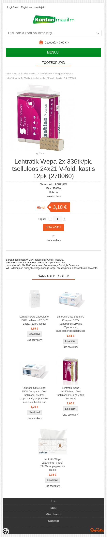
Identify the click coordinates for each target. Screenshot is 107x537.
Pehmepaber (46, 73)
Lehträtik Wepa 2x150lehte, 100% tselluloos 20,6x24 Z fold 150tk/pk (70, 393)
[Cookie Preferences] (5, 531)
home (8, 73)
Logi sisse (12, 7)
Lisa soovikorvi (53, 240)
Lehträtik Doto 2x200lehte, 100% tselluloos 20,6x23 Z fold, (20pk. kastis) (34, 320)
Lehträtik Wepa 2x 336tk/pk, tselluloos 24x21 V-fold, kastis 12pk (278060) (41, 78)
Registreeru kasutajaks (33, 7)
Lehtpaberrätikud (63, 73)
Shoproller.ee (97, 530)
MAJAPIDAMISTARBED (25, 73)
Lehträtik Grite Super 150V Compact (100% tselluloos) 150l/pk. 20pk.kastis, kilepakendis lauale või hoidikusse (34, 395)
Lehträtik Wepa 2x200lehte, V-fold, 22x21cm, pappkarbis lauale (52, 464)
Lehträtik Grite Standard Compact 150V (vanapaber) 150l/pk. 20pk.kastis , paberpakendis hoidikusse (70, 323)
